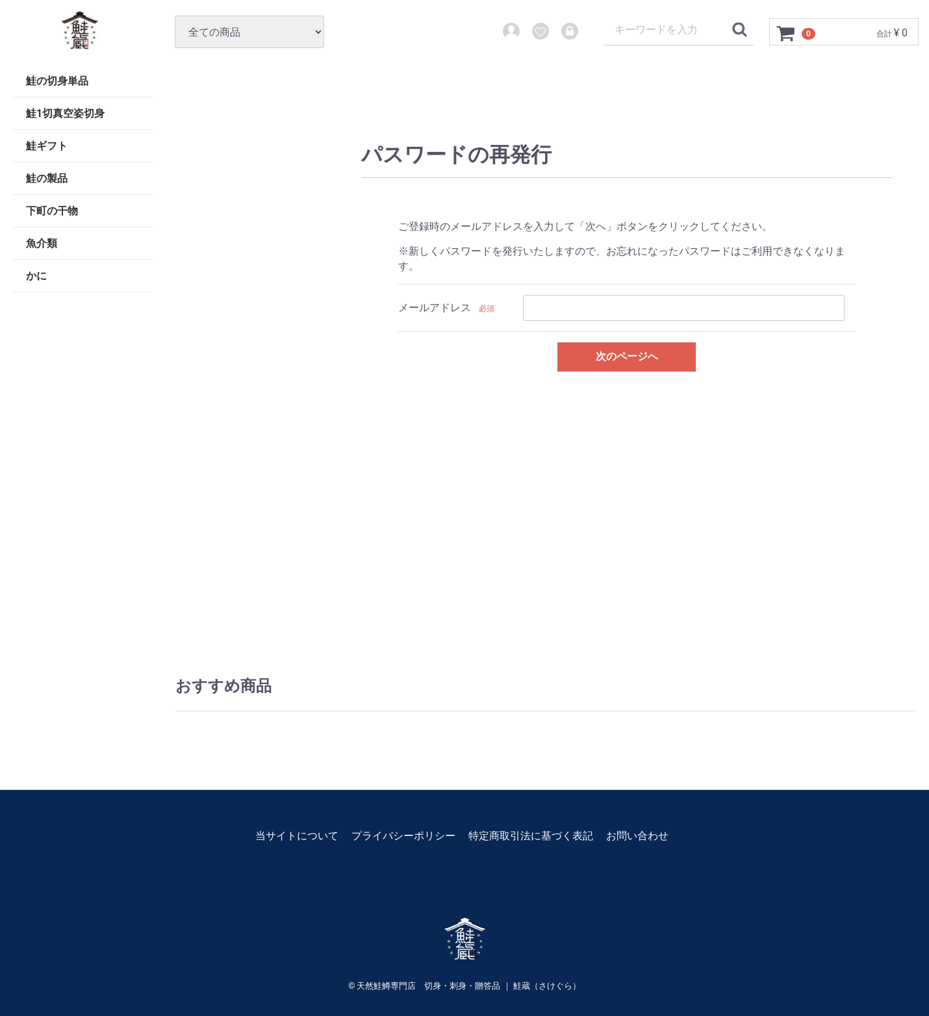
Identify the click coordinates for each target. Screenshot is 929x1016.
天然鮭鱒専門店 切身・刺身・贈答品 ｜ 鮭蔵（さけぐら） (468, 986)
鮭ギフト (47, 146)
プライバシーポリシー (403, 836)
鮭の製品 (47, 178)
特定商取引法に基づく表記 (530, 836)
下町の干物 (52, 211)
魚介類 (41, 243)
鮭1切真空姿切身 (65, 113)
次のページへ (627, 356)
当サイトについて (296, 836)
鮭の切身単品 (57, 81)
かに (36, 276)
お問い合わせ (637, 836)
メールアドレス (434, 307)
